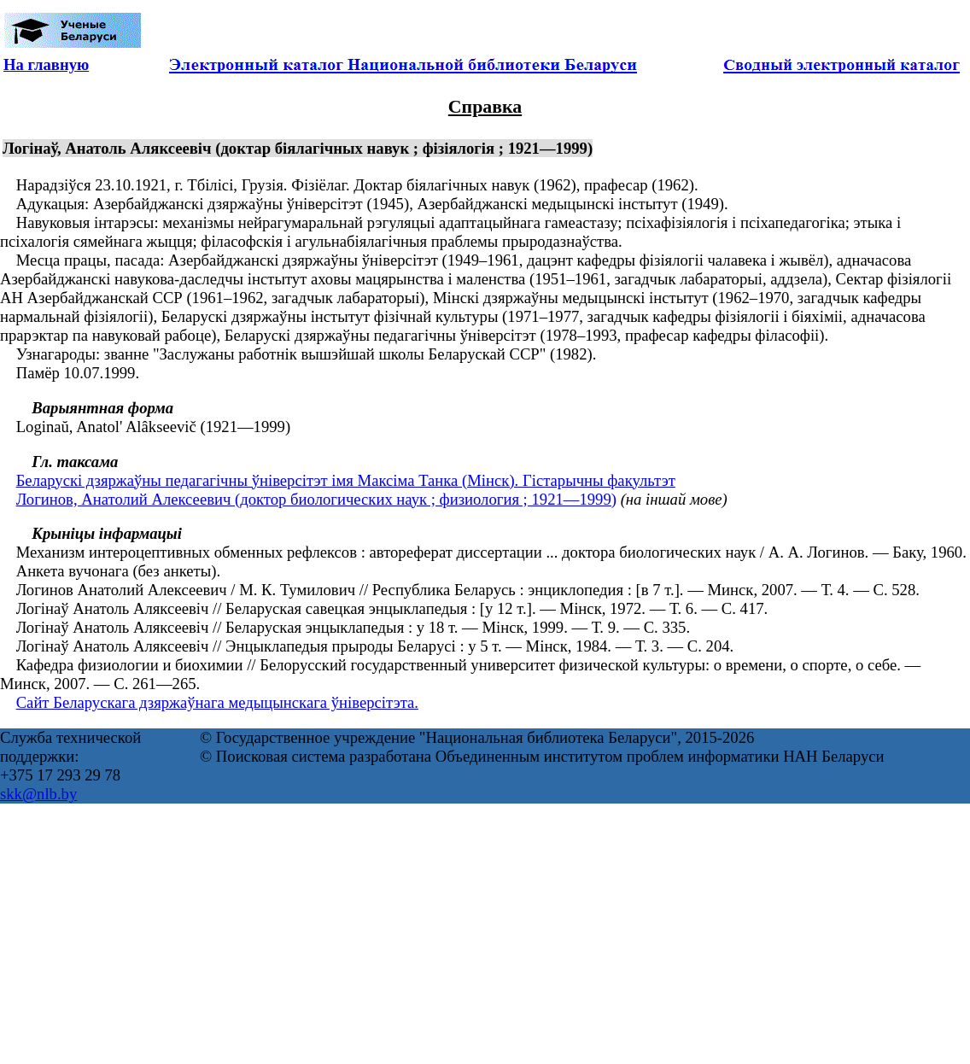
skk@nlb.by (38, 794)
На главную (46, 64)
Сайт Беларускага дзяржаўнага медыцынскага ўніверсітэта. (217, 702)
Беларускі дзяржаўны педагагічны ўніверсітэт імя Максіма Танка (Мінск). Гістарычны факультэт (345, 480)
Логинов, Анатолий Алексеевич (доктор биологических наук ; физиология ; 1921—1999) (316, 499)
